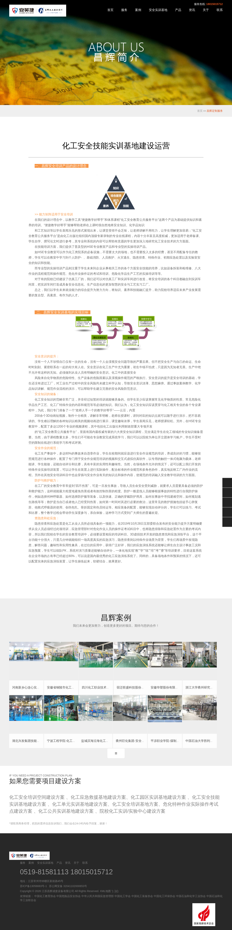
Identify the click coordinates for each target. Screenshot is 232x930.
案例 (138, 10)
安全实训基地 (158, 10)
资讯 (192, 10)
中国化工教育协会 (45, 896)
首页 (110, 10)
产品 (178, 10)
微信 (227, 482)
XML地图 (105, 891)
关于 (206, 10)
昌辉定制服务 (215, 110)
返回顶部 (227, 522)
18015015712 (214, 4)
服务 (124, 10)
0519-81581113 (45, 872)
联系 (220, 10)
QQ (227, 492)
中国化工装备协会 (142, 896)
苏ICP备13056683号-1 (33, 886)
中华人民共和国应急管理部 (97, 896)
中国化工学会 (122, 896)
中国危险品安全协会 (68, 896)
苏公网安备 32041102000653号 (67, 886)
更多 (116, 753)
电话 (227, 512)
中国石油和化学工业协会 (191, 896)
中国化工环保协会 (164, 896)
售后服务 (227, 502)
